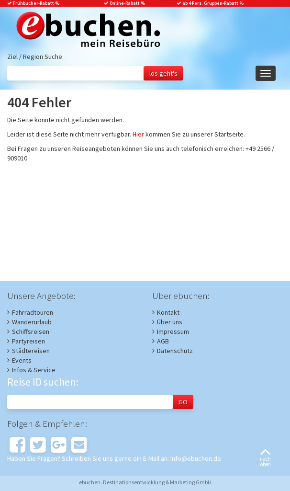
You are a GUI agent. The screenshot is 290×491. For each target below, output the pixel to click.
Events (22, 360)
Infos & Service (34, 369)
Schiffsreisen (30, 331)
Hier (138, 134)
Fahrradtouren (32, 312)
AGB (163, 341)
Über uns (169, 322)
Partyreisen (28, 341)
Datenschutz (175, 350)
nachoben (265, 458)
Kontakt (168, 312)
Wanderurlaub (32, 322)
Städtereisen (31, 350)
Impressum (173, 331)
